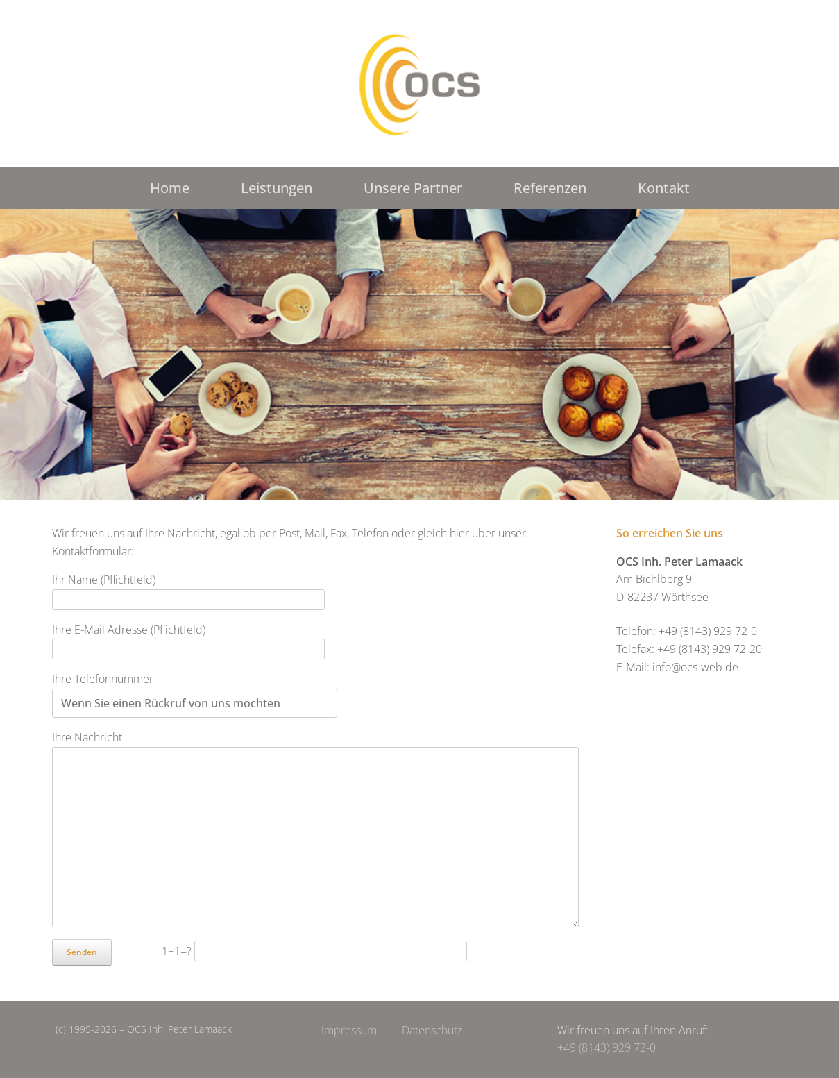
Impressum (349, 1030)
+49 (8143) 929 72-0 (606, 1047)
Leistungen (276, 187)
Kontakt (664, 187)
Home (169, 187)
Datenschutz (432, 1030)
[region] (419, 354)
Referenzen (550, 187)
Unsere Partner (413, 187)
